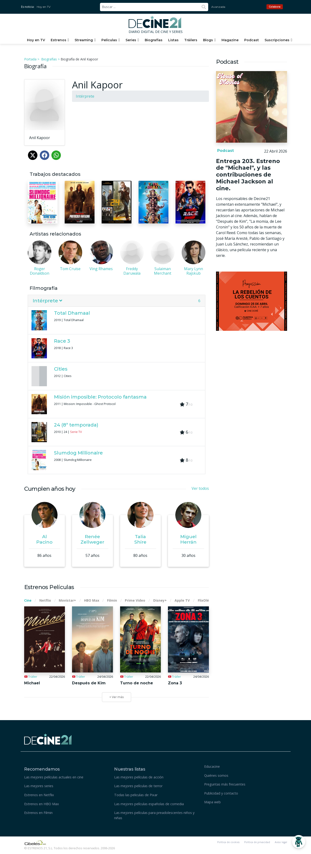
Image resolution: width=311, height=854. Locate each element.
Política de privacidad (257, 842)
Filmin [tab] (112, 600)
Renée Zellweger (92, 539)
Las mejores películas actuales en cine (53, 777)
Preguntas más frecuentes (224, 784)
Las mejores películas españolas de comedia (149, 804)
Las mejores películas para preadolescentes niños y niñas (154, 815)
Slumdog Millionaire (78, 453)
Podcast (251, 40)
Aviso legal (281, 842)
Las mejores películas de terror (138, 786)
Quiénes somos (216, 775)
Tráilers (190, 40)
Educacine (212, 766)
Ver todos (200, 488)
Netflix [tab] (45, 600)
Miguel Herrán (188, 539)
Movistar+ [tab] (67, 600)
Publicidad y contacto (221, 793)
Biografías (153, 40)
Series (131, 40)
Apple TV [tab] (182, 600)
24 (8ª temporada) (76, 425)
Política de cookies (228, 842)
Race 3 (62, 341)
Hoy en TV (43, 7)
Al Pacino (44, 539)
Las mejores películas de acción (138, 777)
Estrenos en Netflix (39, 795)
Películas (109, 40)
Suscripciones (277, 40)
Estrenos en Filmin (38, 812)
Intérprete (85, 96)
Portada (30, 59)
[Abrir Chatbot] (298, 841)
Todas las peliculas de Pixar (136, 795)
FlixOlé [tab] (203, 600)
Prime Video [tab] (135, 600)
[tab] (116, 301)
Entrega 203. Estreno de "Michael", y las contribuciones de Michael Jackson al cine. (248, 175)
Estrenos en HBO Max (41, 804)
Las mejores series (38, 786)
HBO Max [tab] (91, 600)
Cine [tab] (28, 600)
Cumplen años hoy (49, 488)
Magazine (230, 40)
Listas (173, 40)
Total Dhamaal (72, 313)
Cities (61, 369)
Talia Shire (140, 539)
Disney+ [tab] (160, 600)
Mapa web (212, 802)
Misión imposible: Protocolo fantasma (100, 397)
